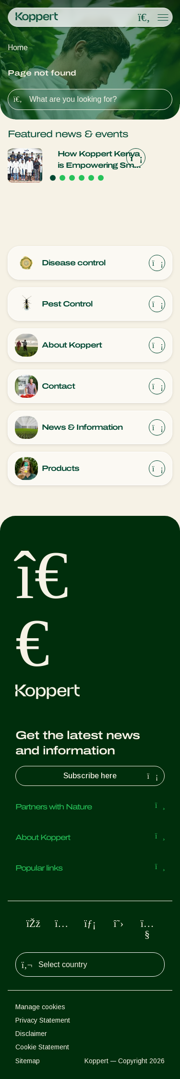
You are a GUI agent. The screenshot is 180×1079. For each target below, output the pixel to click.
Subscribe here (111, 776)
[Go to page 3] (72, 178)
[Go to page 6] (101, 178)
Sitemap (27, 1061)
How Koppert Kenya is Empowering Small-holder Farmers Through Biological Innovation (101, 160)
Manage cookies (40, 1007)
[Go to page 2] (62, 178)
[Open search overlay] (144, 17)
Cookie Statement (42, 1047)
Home (18, 48)
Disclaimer (31, 1033)
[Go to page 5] (91, 178)
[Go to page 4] (81, 178)
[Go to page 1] (53, 178)
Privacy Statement (42, 1020)
